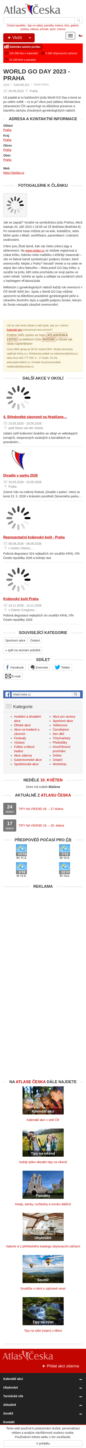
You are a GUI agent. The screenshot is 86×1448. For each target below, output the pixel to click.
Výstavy (19, 742)
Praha (7, 130)
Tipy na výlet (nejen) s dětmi (43, 1330)
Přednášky (60, 742)
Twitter (62, 667)
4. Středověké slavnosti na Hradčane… (35, 417)
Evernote (39, 667)
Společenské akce (26, 764)
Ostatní (35, 640)
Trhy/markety (61, 738)
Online (57, 755)
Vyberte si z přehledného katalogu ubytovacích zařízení (43, 1246)
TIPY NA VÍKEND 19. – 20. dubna (41, 825)
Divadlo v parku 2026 (20, 475)
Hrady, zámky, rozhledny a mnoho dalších (43, 1204)
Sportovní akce (15, 640)
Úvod (6, 84)
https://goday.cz (13, 172)
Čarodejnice (61, 729)
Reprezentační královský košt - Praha (34, 537)
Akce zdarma (23, 755)
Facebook (14, 667)
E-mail (13, 676)
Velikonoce (60, 725)
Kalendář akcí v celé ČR (43, 1120)
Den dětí (58, 734)
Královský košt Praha (21, 599)
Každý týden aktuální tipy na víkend (43, 1162)
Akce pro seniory (64, 716)
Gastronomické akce (28, 760)
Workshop (60, 764)
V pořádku (43, 1443)
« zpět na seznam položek (23, 650)
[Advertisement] (43, 934)
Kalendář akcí (21, 84)
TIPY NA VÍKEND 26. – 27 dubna (40, 809)
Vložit (20, 38)
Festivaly (20, 738)
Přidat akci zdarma (60, 1366)
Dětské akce (22, 725)
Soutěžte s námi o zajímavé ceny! (43, 1288)
